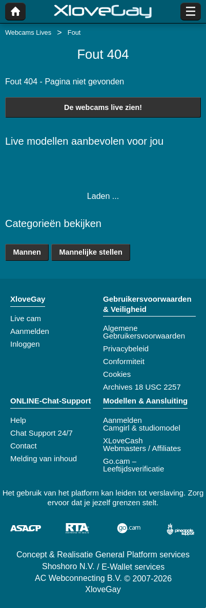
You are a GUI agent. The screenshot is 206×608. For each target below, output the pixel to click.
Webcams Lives (28, 32)
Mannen (26, 252)
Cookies (117, 374)
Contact (23, 445)
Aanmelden (29, 331)
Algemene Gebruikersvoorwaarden (144, 332)
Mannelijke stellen (90, 252)
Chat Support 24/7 (41, 433)
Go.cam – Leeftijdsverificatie (133, 465)
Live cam (25, 318)
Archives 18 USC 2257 (142, 386)
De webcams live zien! (103, 107)
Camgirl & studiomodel (141, 427)
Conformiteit (124, 361)
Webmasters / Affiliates (142, 448)
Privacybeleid (126, 348)
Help (18, 420)
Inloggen (25, 344)
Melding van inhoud (43, 458)
